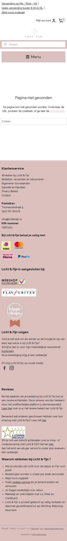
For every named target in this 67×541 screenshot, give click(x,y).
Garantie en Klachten (13, 187)
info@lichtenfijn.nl (12, 219)
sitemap (35, 528)
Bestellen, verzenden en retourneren (23, 179)
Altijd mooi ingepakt (13, 12)
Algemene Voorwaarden (16, 183)
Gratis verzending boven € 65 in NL (22, 8)
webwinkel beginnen (54, 528)
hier (44, 420)
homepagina (57, 111)
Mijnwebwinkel (39, 534)
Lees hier (7, 408)
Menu (33, 57)
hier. (51, 444)
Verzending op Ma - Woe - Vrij (19, 3)
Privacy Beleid (10, 191)
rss (41, 528)
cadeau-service (21, 482)
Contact (6, 195)
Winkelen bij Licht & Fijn (15, 175)
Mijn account (46, 21)
